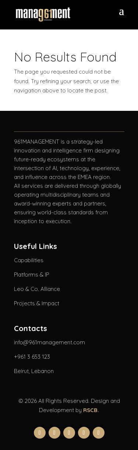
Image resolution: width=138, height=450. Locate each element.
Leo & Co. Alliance (37, 288)
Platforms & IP (31, 274)
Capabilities (28, 260)
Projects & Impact (36, 303)
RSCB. (91, 410)
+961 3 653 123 (32, 356)
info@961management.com (49, 342)
